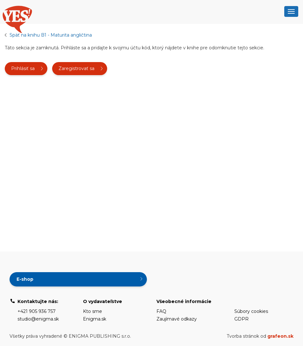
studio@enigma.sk (38, 319)
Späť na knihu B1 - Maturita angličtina (51, 35)
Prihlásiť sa (23, 68)
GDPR (241, 319)
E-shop (25, 279)
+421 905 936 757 (36, 311)
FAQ (161, 311)
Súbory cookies (251, 311)
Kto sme (92, 311)
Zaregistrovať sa (76, 68)
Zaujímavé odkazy (176, 319)
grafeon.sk (280, 336)
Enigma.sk (94, 319)
